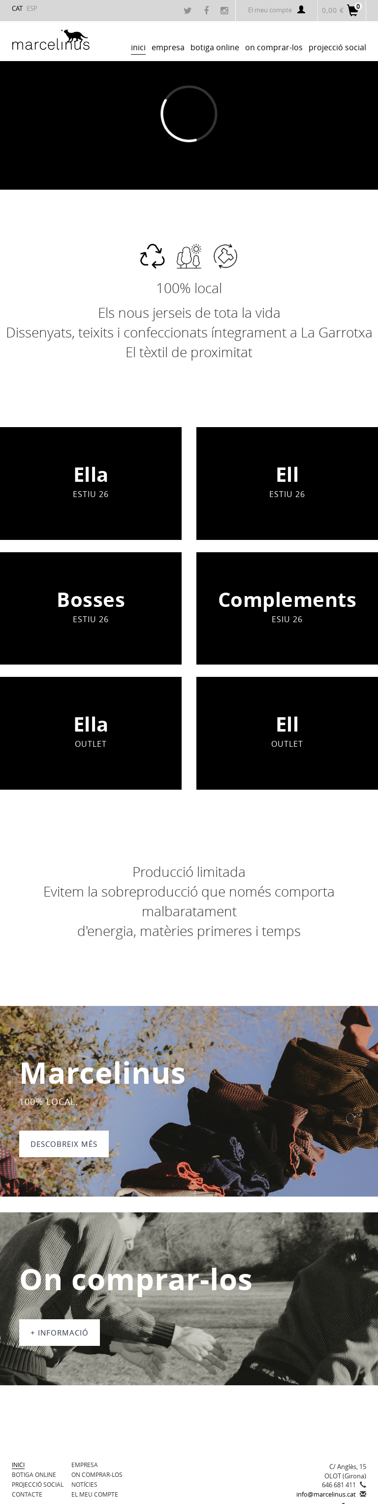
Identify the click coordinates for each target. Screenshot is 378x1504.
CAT (17, 8)
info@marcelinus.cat (326, 1494)
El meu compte (276, 9)
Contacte (27, 1494)
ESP (32, 8)
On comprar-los (97, 1474)
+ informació (60, 1332)
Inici (18, 1465)
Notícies (84, 1484)
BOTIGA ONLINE (34, 1474)
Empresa (84, 1465)
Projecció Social (37, 1484)
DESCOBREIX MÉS (64, 1144)
